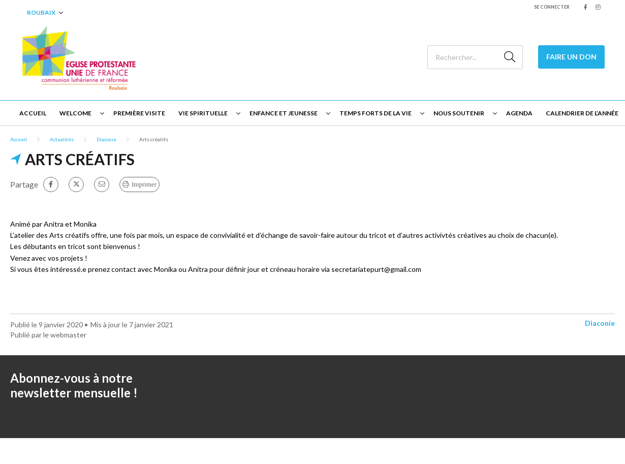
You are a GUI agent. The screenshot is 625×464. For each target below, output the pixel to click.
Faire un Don (571, 56)
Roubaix (41, 12)
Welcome (75, 113)
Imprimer (144, 184)
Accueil (32, 113)
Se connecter (552, 7)
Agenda (519, 113)
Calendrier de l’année (582, 113)
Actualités (62, 139)
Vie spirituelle (203, 113)
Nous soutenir (458, 113)
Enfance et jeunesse (283, 113)
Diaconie (106, 139)
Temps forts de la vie (375, 113)
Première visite (139, 113)
